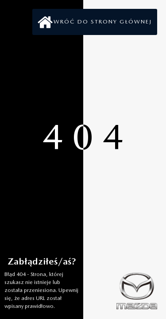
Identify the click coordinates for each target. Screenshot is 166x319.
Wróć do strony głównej (103, 21)
